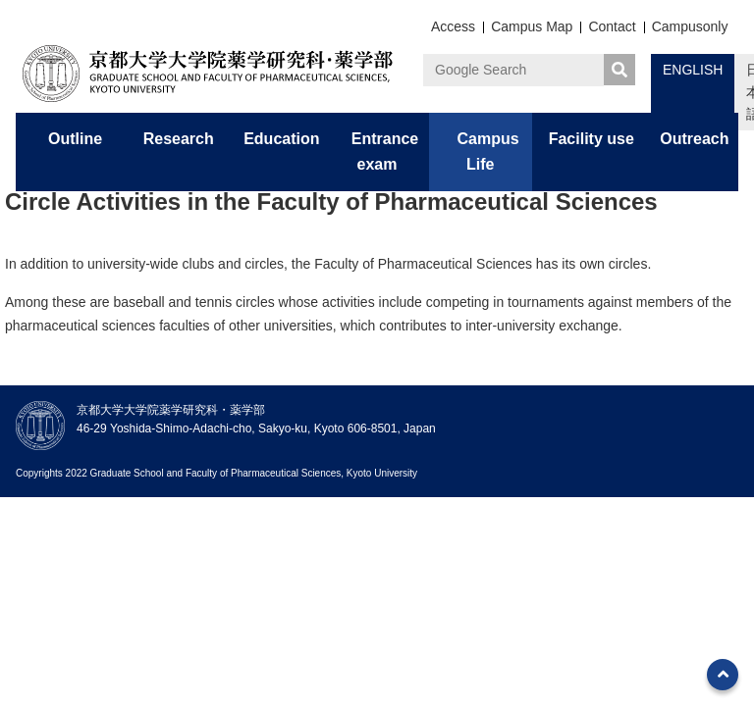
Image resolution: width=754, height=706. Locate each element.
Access (453, 26)
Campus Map (531, 26)
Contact (611, 26)
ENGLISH (693, 69)
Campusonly (690, 26)
